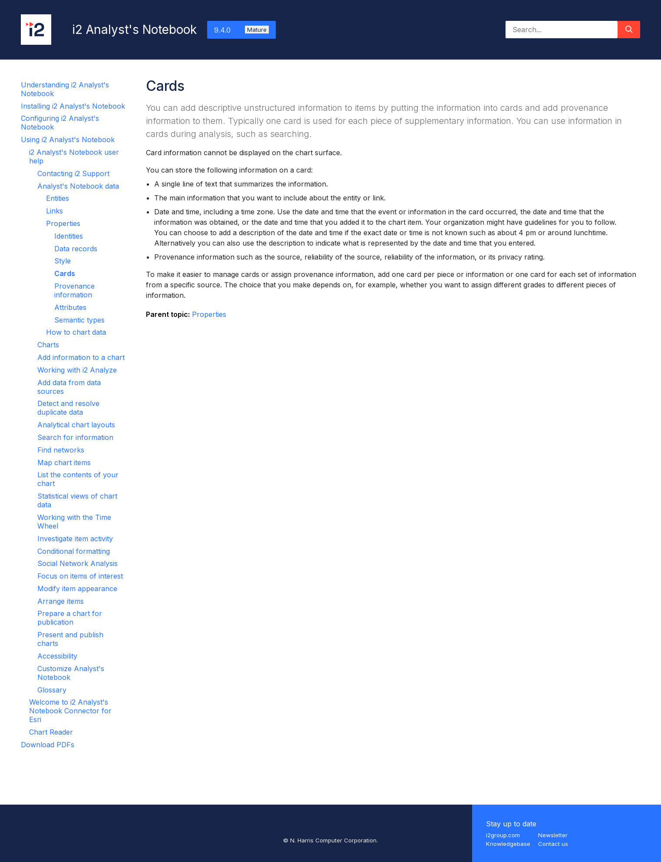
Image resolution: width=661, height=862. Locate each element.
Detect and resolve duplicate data (68, 407)
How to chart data (76, 332)
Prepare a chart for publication (69, 617)
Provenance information (74, 290)
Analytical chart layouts (76, 424)
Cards (64, 273)
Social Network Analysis (77, 563)
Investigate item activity (75, 538)
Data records (75, 248)
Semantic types (79, 320)
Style (62, 260)
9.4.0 (241, 30)
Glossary (51, 690)
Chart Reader (51, 732)
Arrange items (60, 601)
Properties (63, 223)
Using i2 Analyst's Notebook (68, 139)
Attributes (70, 307)
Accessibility (57, 656)
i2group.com (503, 835)
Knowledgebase (508, 843)
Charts (48, 344)
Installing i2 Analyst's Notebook (73, 106)
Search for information (75, 437)
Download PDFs (47, 744)
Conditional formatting (73, 551)
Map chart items (64, 462)
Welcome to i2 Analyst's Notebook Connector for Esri (70, 711)
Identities (68, 236)
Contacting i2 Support (73, 173)
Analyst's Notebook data (78, 186)
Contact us (553, 843)
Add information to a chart (81, 357)
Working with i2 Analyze (77, 370)
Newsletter (553, 835)
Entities (57, 198)
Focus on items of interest (80, 576)
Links (54, 210)
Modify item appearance (77, 588)
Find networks (60, 450)
